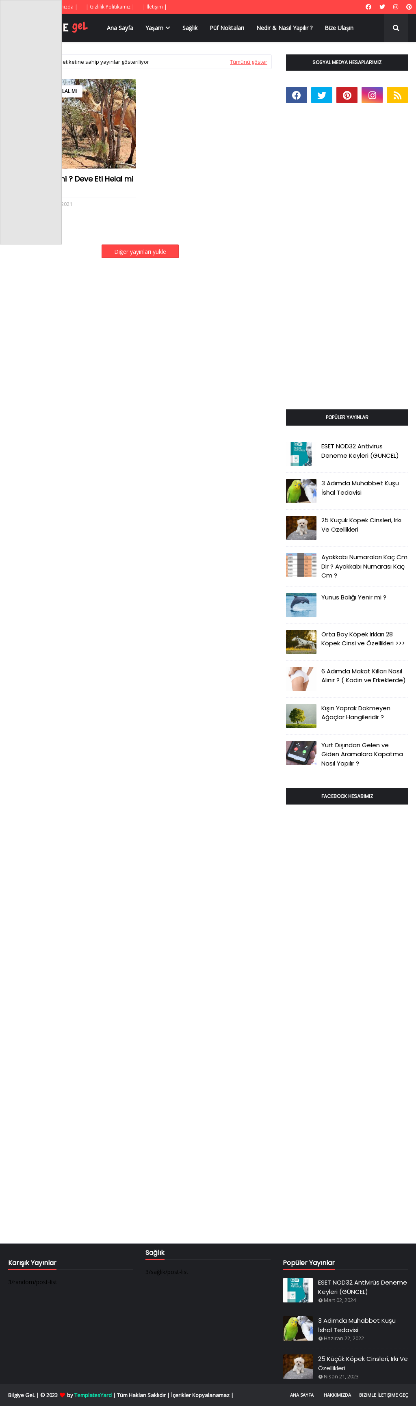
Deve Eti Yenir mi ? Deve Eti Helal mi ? (70, 184)
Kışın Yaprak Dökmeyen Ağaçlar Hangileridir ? (355, 713)
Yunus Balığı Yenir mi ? (353, 597)
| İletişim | (155, 6)
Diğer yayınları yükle (140, 251)
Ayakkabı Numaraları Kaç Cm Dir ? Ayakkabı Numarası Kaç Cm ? (364, 566)
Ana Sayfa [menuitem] (120, 28)
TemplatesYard (93, 1395)
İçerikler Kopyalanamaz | (202, 1395)
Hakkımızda (337, 1395)
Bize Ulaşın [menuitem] (339, 28)
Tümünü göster (248, 61)
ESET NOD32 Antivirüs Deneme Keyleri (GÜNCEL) (360, 451)
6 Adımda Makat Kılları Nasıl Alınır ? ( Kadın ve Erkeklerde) (363, 676)
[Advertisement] (347, 265)
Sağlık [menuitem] (189, 28)
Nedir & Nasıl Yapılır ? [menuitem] (284, 28)
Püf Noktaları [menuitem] (227, 28)
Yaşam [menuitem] (154, 28)
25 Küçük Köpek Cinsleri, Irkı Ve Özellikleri (361, 525)
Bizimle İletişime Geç (383, 1395)
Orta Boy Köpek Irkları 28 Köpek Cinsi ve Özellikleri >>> (363, 639)
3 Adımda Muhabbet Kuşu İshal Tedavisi (360, 488)
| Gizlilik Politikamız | (110, 6)
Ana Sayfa (302, 1395)
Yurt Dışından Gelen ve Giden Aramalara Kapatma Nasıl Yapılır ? (362, 754)
